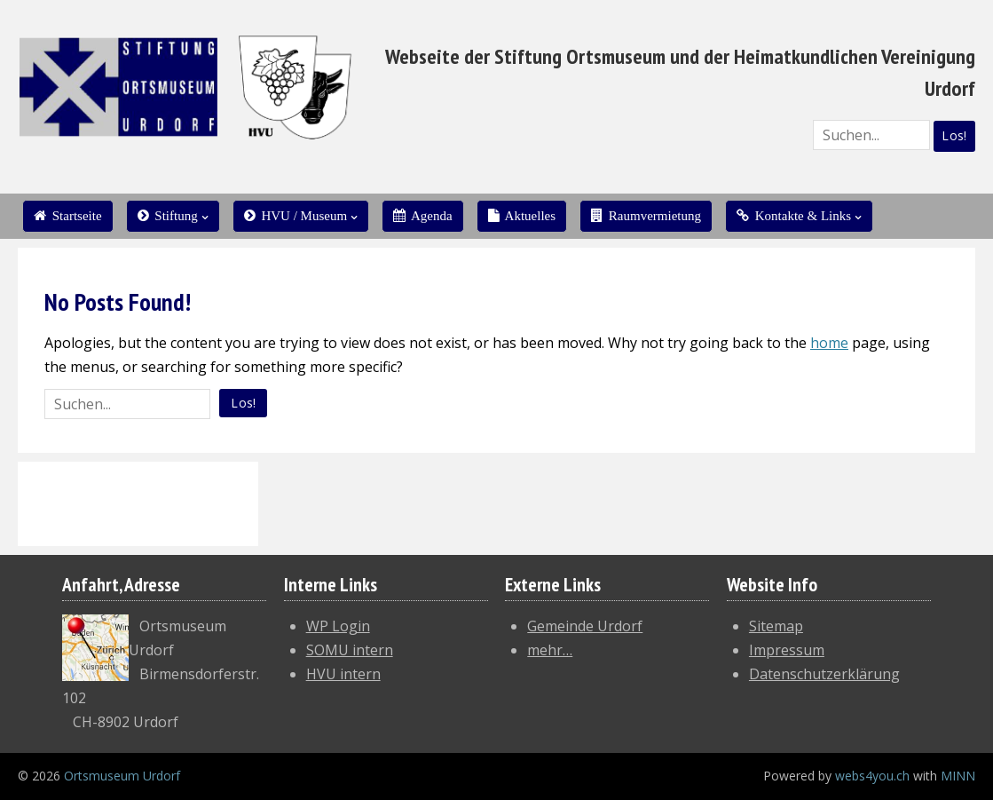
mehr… (549, 650)
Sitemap (776, 626)
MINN (958, 775)
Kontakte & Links (794, 216)
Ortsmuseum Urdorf (122, 775)
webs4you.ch (872, 775)
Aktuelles (522, 216)
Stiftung (168, 216)
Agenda (423, 216)
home (829, 342)
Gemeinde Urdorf (584, 626)
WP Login (338, 626)
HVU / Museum (295, 216)
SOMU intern (349, 650)
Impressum (786, 650)
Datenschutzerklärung (824, 674)
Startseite (68, 216)
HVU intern (343, 674)
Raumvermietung (646, 216)
